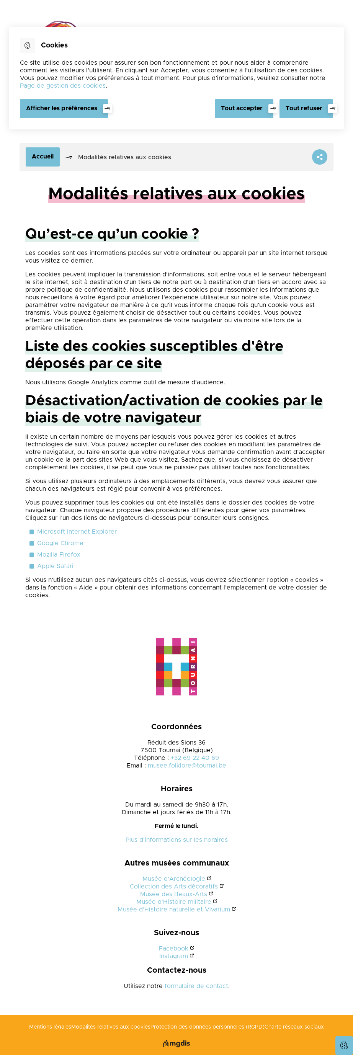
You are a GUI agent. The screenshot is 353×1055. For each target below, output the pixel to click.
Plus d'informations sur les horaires (177, 840)
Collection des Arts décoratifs (174, 887)
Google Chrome (60, 543)
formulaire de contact (196, 986)
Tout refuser (304, 108)
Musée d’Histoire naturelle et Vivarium (174, 909)
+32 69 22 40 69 (195, 758)
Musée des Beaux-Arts (173, 894)
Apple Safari (55, 566)
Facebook (173, 949)
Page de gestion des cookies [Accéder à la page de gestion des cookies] (63, 86)
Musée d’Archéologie (173, 879)
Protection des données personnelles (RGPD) (207, 1027)
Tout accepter (242, 108)
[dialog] (176, 78)
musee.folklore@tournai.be (187, 766)
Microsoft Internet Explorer (77, 532)
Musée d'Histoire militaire (173, 902)
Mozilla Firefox (58, 555)
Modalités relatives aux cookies (110, 1027)
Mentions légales (50, 1027)
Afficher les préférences (61, 108)
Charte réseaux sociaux (294, 1027)
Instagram (173, 956)
